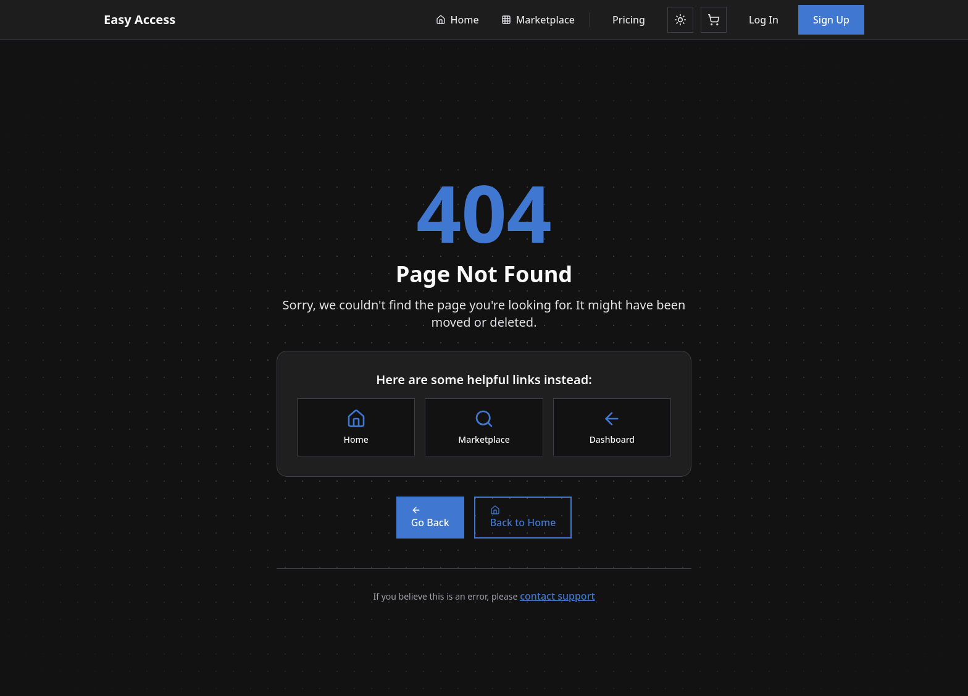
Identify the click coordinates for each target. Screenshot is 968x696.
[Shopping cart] (714, 20)
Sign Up (831, 20)
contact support (557, 596)
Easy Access (139, 19)
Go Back (430, 517)
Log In (763, 20)
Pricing (628, 20)
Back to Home (523, 517)
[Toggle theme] (680, 20)
